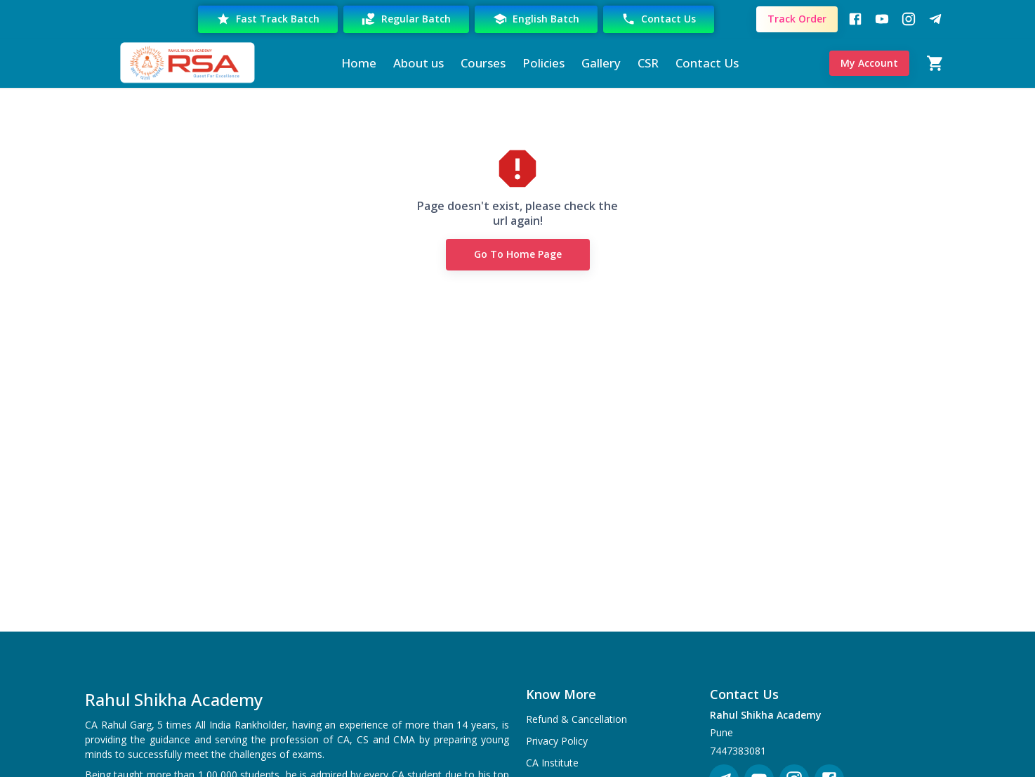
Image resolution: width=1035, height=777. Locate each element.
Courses (483, 63)
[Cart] (935, 63)
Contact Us (658, 19)
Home (358, 63)
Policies (543, 63)
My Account (869, 64)
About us (418, 63)
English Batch (536, 19)
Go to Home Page (518, 254)
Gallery (601, 63)
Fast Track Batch (268, 19)
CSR (648, 63)
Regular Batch (406, 19)
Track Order (797, 19)
